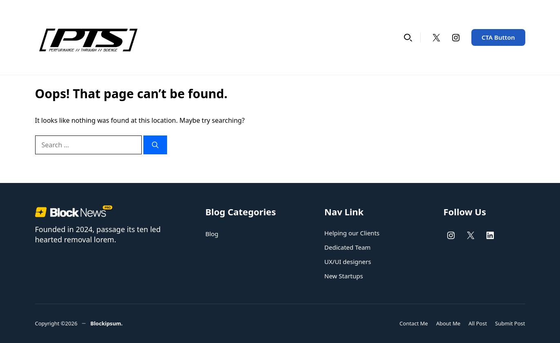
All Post (478, 323)
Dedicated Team (347, 247)
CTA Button (498, 37)
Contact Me (413, 323)
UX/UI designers (347, 261)
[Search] (155, 144)
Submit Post (510, 323)
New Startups (343, 276)
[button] (408, 37)
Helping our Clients (351, 233)
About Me (448, 323)
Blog (212, 234)
